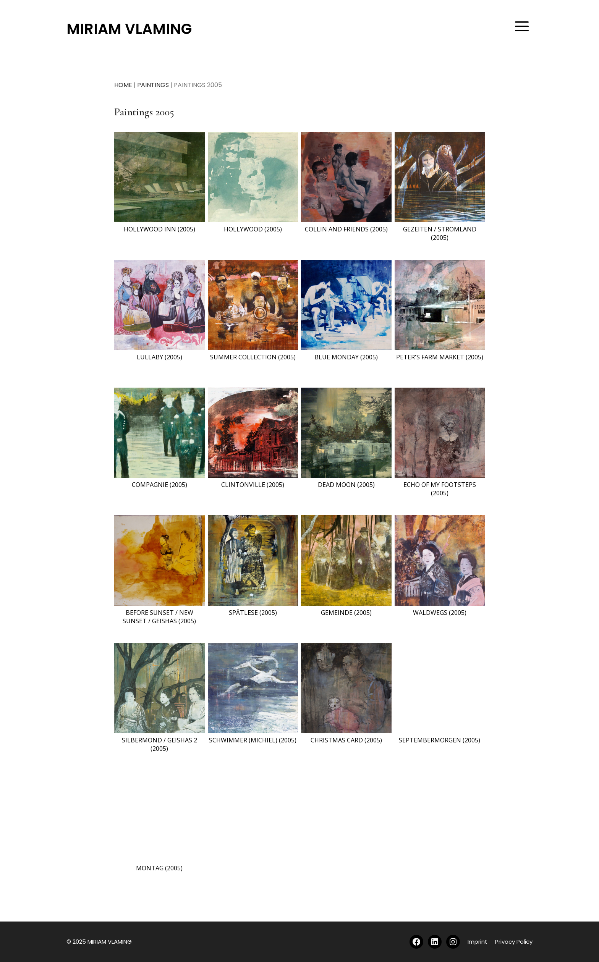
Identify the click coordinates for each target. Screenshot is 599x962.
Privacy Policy (514, 942)
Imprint (477, 942)
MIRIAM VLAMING (129, 29)
